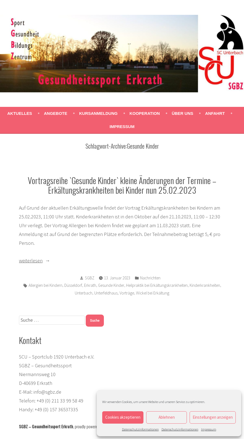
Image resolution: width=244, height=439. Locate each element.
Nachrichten (150, 277)
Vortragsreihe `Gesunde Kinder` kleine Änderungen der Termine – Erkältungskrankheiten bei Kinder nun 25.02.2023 (122, 185)
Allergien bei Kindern (45, 285)
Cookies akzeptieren (122, 417)
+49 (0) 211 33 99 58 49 (60, 401)
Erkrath (90, 285)
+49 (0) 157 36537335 (56, 409)
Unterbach (83, 293)
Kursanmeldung (98, 113)
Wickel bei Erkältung (152, 293)
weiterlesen (42, 260)
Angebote (55, 113)
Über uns (182, 113)
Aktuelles (19, 113)
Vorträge (127, 293)
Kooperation (144, 113)
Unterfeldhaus (106, 293)
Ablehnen (167, 417)
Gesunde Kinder (111, 285)
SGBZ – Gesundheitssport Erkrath (46, 426)
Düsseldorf (73, 285)
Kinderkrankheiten (205, 285)
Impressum (208, 429)
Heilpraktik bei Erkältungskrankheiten (157, 285)
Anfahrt (215, 113)
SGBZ (89, 277)
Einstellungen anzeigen (213, 417)
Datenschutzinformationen (140, 429)
